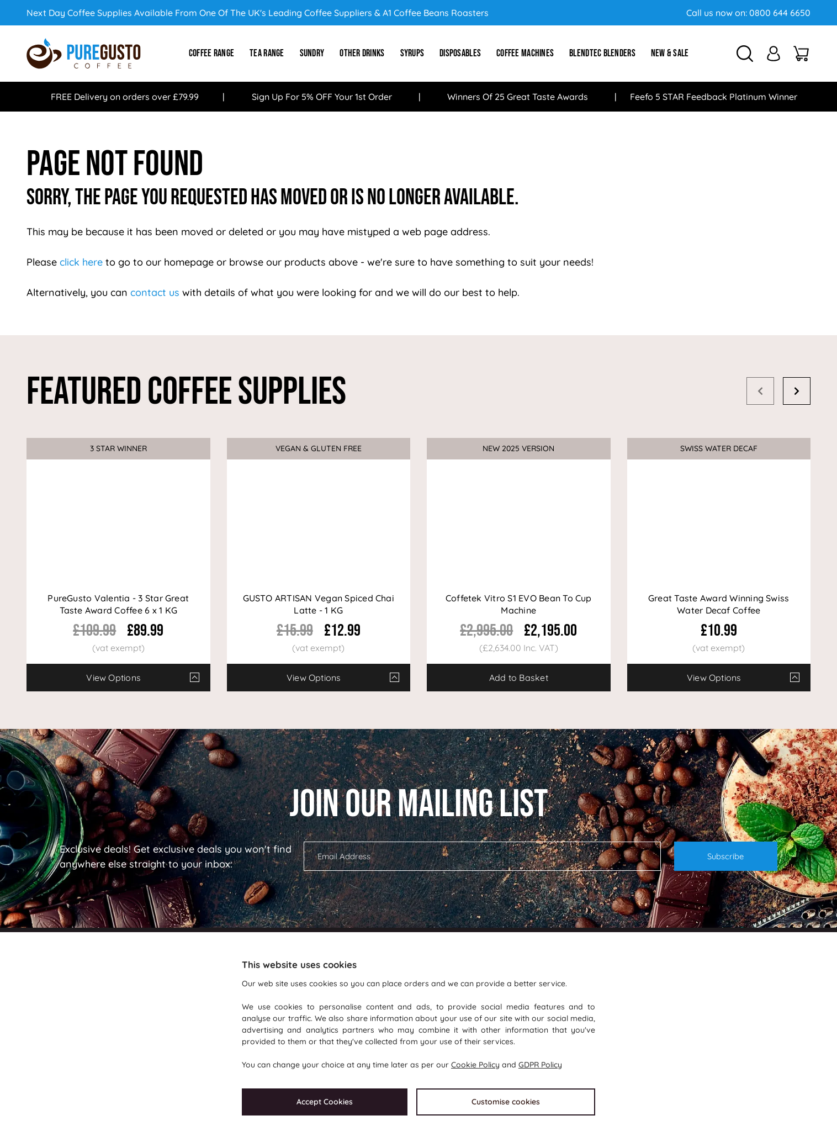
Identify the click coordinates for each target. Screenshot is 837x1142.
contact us (154, 292)
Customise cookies (506, 1102)
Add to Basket (518, 677)
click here (81, 262)
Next (796, 391)
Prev (760, 391)
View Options (113, 677)
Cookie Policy (475, 1065)
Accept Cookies (324, 1102)
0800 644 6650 (779, 12)
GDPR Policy (540, 1065)
